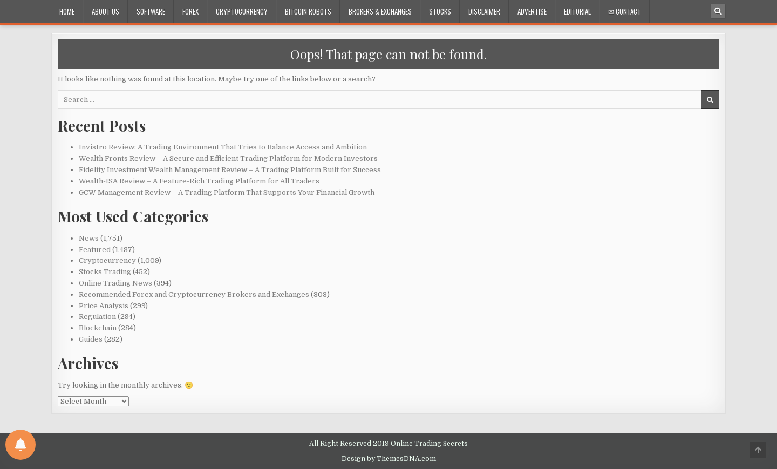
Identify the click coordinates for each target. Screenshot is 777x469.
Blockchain (98, 328)
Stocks (440, 11)
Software (151, 11)
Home (66, 11)
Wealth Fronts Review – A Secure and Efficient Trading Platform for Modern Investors (228, 158)
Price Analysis (103, 306)
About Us (105, 11)
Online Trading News (115, 283)
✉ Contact (624, 11)
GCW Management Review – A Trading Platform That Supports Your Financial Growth (226, 192)
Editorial (577, 11)
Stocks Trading (105, 272)
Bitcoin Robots (308, 11)
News (89, 238)
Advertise (532, 11)
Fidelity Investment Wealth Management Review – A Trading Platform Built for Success (230, 170)
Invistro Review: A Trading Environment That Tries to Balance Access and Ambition (223, 147)
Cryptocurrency (242, 11)
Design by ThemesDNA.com (389, 459)
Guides (91, 339)
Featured (95, 250)
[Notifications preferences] (20, 445)
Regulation (97, 316)
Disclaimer (484, 11)
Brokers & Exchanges (380, 11)
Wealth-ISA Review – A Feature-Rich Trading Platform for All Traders (199, 181)
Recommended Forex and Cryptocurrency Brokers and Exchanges (194, 294)
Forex (190, 11)
